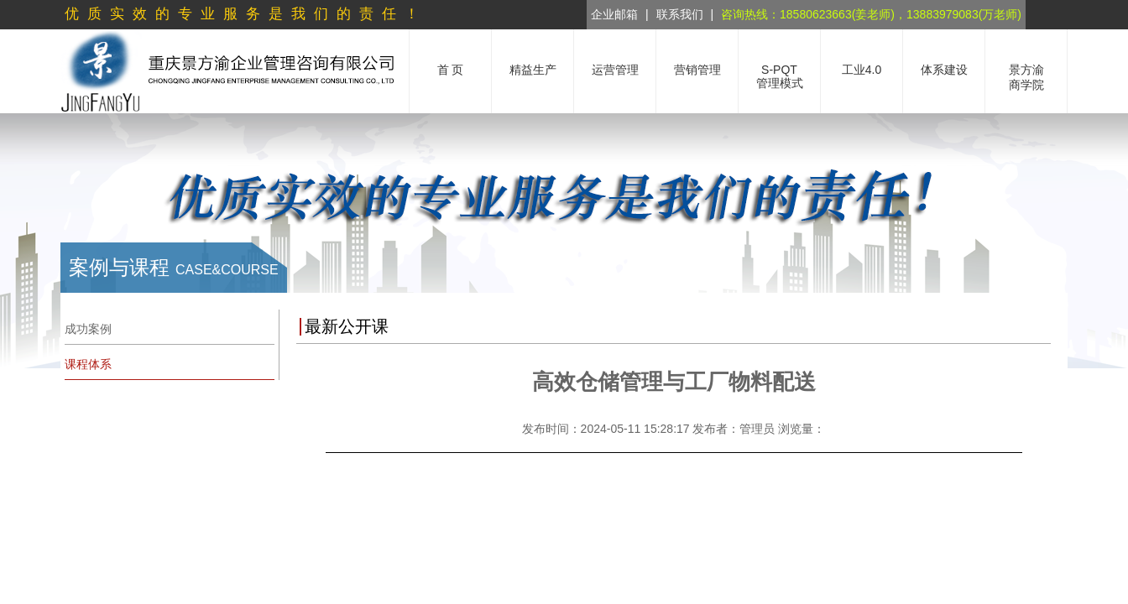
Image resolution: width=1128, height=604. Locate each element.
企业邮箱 (614, 14)
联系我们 (679, 14)
